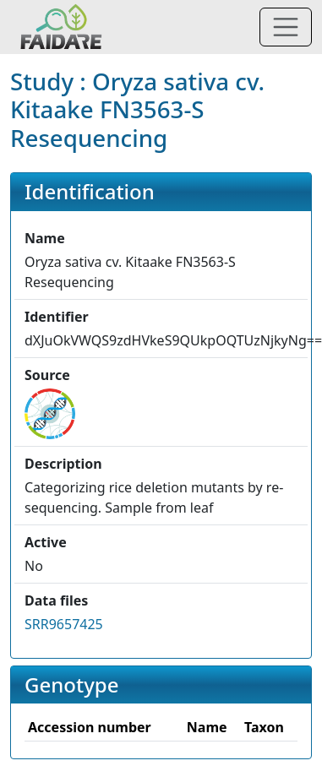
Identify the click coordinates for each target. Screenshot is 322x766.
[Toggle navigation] (285, 27)
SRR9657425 (64, 624)
